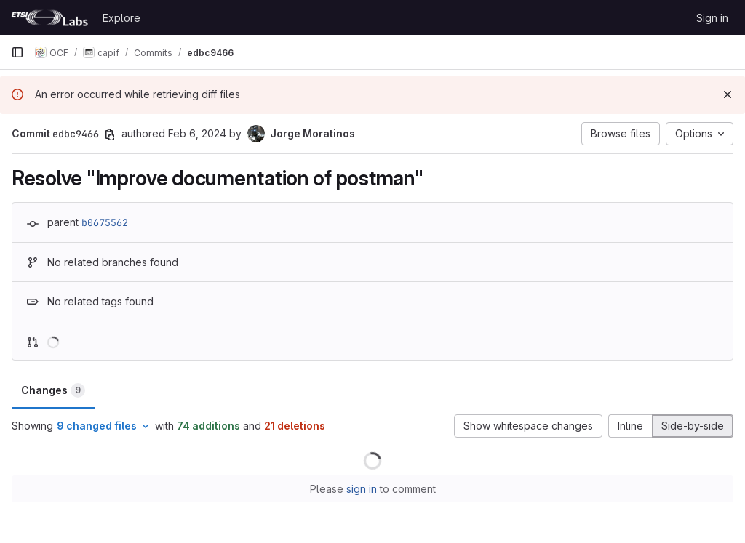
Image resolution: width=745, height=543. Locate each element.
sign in (361, 489)
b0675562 (104, 222)
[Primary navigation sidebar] (17, 52)
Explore (121, 18)
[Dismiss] (727, 94)
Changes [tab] (53, 390)
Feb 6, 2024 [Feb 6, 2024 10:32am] (197, 133)
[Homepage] (49, 17)
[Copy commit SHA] (110, 134)
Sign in (712, 18)
